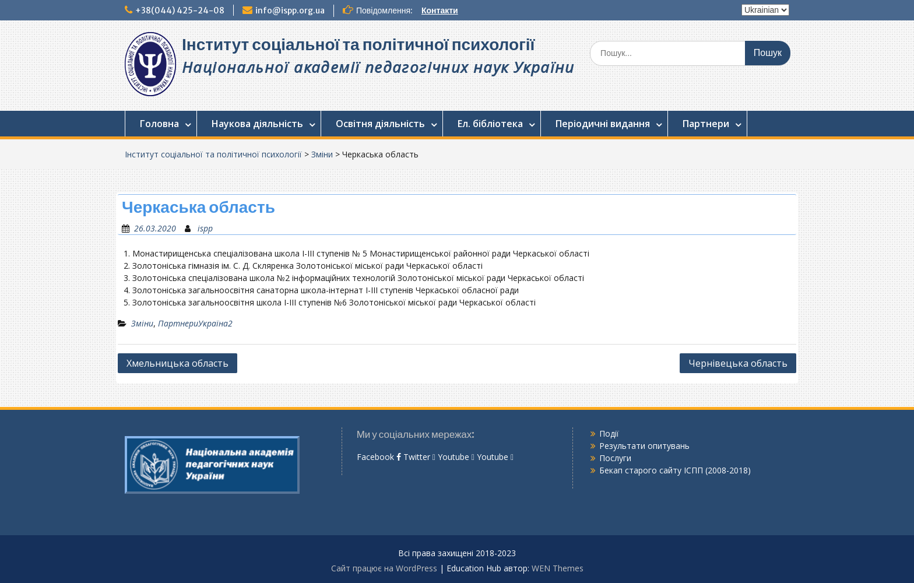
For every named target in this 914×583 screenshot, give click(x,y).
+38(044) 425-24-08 (179, 10)
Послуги (615, 457)
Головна (159, 123)
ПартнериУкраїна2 (195, 323)
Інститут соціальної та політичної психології (358, 44)
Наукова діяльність (257, 123)
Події (609, 433)
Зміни (322, 154)
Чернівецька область (738, 363)
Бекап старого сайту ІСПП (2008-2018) (675, 470)
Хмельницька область (177, 363)
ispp (205, 228)
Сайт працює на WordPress (384, 568)
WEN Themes (557, 568)
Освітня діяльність (380, 123)
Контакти (439, 10)
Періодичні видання (603, 123)
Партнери (706, 123)
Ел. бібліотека (490, 123)
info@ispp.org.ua (290, 10)
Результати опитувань (644, 445)
